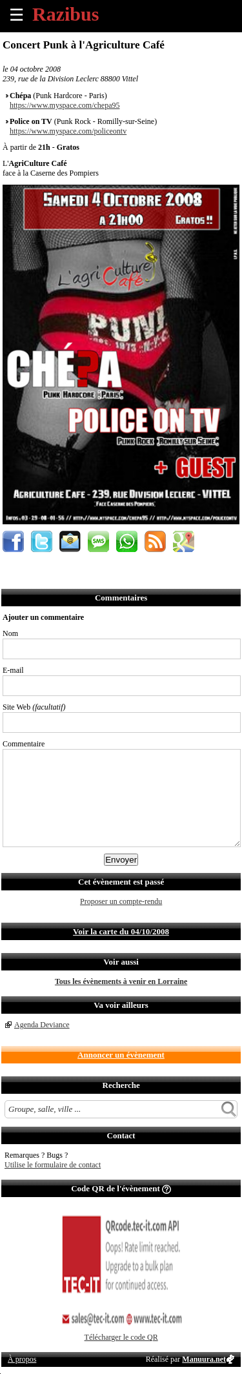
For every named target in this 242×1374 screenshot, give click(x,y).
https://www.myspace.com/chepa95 (65, 105)
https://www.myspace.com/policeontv (68, 131)
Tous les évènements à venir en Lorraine (121, 981)
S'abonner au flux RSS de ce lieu (155, 541)
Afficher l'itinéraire (183, 541)
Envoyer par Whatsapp (126, 541)
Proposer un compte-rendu (121, 901)
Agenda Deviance (42, 1024)
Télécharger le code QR (121, 1337)
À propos (22, 1359)
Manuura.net (204, 1359)
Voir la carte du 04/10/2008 (121, 931)
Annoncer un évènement (121, 1055)
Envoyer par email (70, 541)
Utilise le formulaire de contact (53, 1164)
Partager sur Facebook (13, 541)
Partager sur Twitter (41, 541)
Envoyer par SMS (98, 541)
